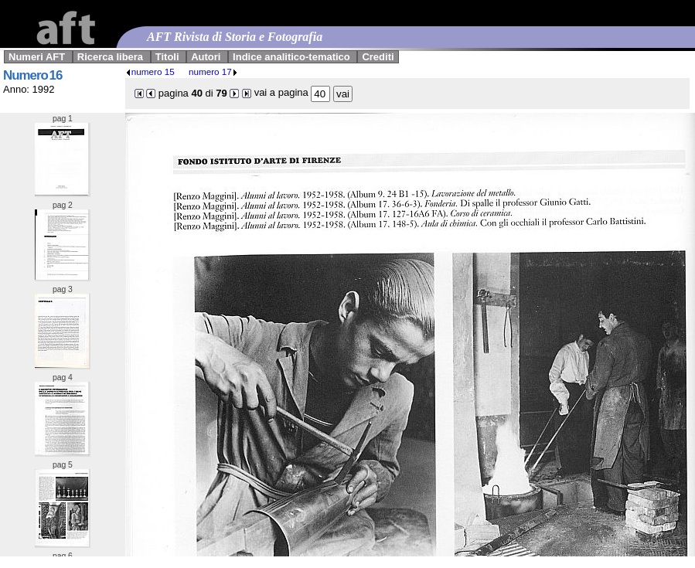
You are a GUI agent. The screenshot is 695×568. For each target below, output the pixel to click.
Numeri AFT (37, 57)
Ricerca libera (110, 57)
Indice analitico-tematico (291, 57)
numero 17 (213, 71)
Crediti (377, 57)
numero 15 (150, 71)
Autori (205, 57)
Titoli (167, 57)
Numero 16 (32, 75)
